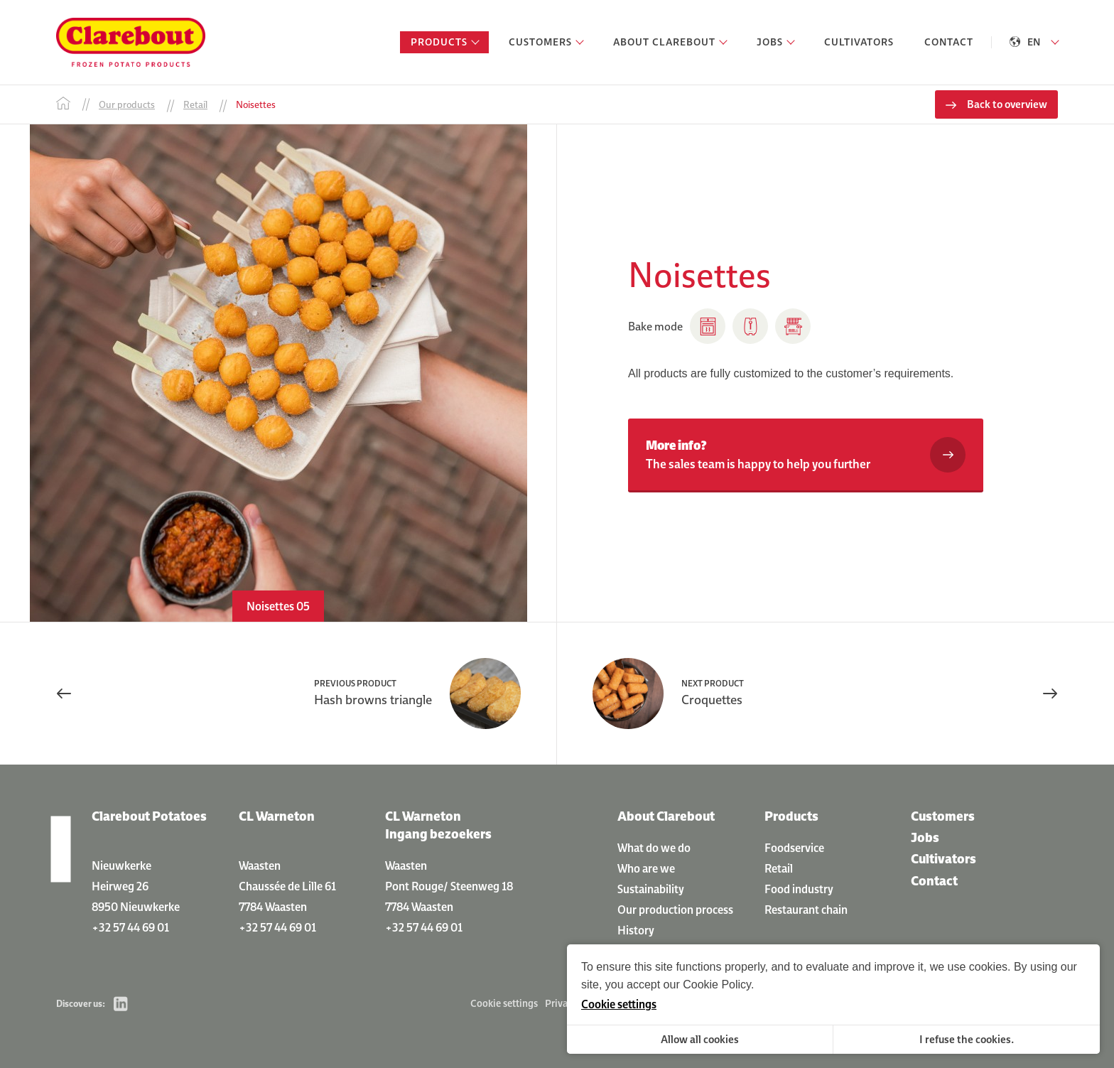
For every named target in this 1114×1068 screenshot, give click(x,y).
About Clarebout (666, 816)
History (635, 930)
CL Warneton (277, 816)
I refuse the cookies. (966, 1039)
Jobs (925, 837)
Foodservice (794, 848)
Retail (778, 868)
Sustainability (650, 889)
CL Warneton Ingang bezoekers (438, 825)
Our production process (675, 909)
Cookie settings (504, 1003)
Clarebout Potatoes (149, 816)
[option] (278, 373)
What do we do (654, 848)
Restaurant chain (806, 909)
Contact (934, 881)
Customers (943, 816)
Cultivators (943, 859)
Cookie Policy (717, 984)
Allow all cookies (700, 1039)
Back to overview (1007, 104)
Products (791, 816)
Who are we (646, 868)
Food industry (798, 889)
